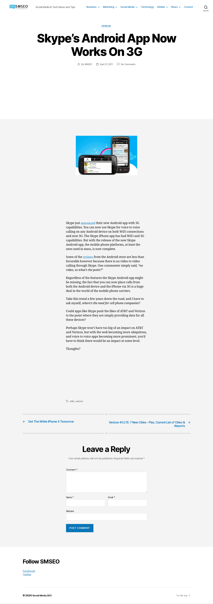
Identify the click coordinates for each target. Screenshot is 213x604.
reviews (88, 257)
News (174, 6)
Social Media (127, 6)
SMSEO (87, 64)
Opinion (106, 26)
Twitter (27, 575)
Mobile (161, 6)
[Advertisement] (106, 87)
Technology (147, 6)
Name (70, 498)
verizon (79, 401)
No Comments (129, 64)
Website (70, 512)
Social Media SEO (42, 596)
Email (111, 498)
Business (92, 6)
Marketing (108, 6)
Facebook (29, 571)
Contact (188, 6)
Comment (72, 470)
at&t (72, 401)
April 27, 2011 (106, 64)
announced (89, 223)
